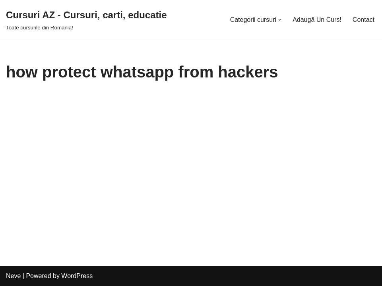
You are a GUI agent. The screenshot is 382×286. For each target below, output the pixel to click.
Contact (363, 19)
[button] (279, 19)
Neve (13, 275)
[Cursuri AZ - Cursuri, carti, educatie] (86, 19)
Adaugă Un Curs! (317, 19)
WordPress (77, 275)
